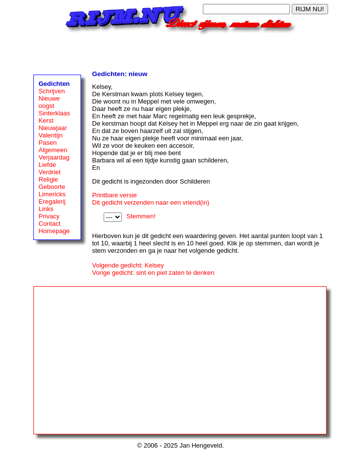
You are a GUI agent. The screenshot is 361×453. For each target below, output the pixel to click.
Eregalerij (52, 201)
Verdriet (50, 172)
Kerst (46, 120)
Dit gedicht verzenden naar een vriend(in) (150, 202)
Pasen (48, 142)
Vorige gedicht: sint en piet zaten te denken (153, 272)
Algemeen (53, 150)
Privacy (49, 216)
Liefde (47, 164)
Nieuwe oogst (49, 102)
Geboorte (52, 186)
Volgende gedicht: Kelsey (128, 265)
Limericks (52, 194)
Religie (48, 179)
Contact (50, 223)
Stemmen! (141, 216)
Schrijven (52, 91)
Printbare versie (114, 195)
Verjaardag (54, 157)
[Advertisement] (181, 50)
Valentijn (51, 135)
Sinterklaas (54, 113)
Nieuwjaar (53, 128)
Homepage (54, 231)
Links (46, 209)
